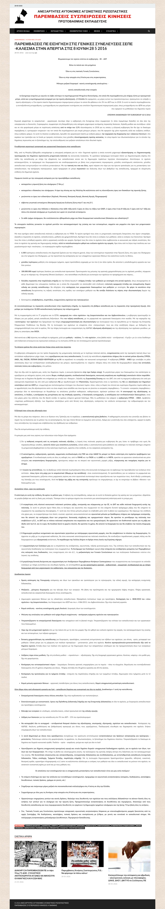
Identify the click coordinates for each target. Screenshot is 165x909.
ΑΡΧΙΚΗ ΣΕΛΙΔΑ (23, 31)
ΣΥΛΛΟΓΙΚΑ (111, 31)
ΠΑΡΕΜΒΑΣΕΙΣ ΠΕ (42, 828)
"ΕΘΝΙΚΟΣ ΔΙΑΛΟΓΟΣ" (32, 826)
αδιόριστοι (46, 826)
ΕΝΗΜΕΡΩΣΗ (39, 31)
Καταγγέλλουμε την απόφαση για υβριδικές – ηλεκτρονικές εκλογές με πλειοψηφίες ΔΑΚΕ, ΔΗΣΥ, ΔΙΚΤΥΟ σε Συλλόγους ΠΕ (129, 878)
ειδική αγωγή (91, 826)
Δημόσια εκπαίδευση (67, 826)
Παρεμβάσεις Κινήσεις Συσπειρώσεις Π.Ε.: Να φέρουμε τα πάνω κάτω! (81, 871)
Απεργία (54, 826)
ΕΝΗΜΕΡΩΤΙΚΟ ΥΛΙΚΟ (79, 31)
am (36, 53)
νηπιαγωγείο (30, 828)
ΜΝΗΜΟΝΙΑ (19, 828)
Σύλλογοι (63, 828)
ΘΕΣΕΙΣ (97, 31)
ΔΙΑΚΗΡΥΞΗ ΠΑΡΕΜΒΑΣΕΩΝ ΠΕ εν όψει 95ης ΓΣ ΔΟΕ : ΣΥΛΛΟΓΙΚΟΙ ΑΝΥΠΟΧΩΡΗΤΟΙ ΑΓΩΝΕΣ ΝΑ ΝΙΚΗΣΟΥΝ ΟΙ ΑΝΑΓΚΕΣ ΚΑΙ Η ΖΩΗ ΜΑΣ (35, 874)
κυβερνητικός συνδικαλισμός (123, 826)
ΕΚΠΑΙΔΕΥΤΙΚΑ (57, 31)
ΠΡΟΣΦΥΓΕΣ (54, 828)
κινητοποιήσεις (103, 826)
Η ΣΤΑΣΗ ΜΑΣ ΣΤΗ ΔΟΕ (33, 40)
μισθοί (138, 826)
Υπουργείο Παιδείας (76, 828)
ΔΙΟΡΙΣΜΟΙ (81, 826)
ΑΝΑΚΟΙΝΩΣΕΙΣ (20, 40)
